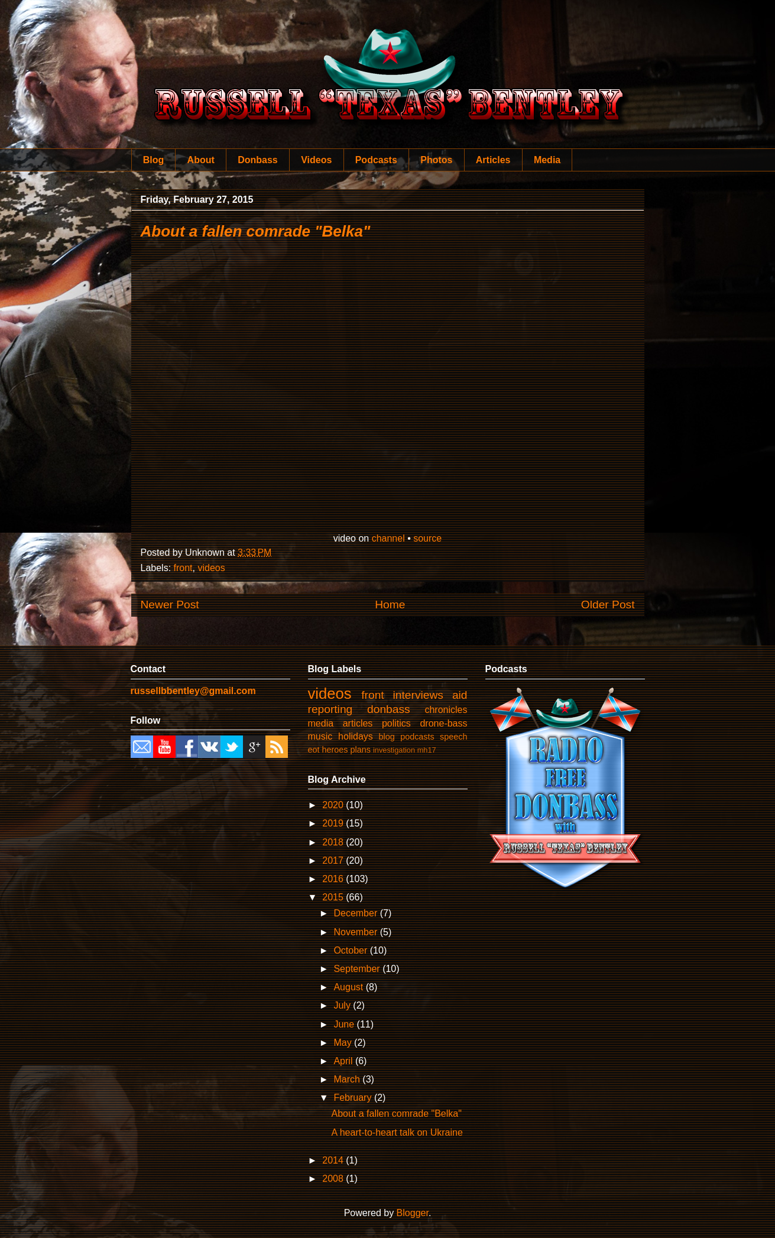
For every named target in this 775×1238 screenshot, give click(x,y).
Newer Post (170, 604)
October (351, 950)
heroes (335, 749)
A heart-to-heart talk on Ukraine (396, 1132)
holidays (355, 736)
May (343, 1043)
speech (453, 736)
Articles (493, 160)
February (353, 1098)
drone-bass (443, 723)
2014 (334, 1160)
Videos (316, 160)
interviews (418, 695)
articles (358, 723)
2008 (334, 1179)
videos (211, 568)
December (356, 913)
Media (547, 160)
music (320, 736)
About (201, 160)
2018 (334, 842)
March (347, 1079)
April (344, 1061)
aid (460, 695)
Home (390, 604)
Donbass (258, 160)
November (356, 932)
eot (314, 749)
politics (396, 723)
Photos (436, 160)
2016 (334, 879)
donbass (388, 709)
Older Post (608, 604)
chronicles (445, 710)
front (183, 568)
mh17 (426, 750)
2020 (334, 805)
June (344, 1024)
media (321, 723)
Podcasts (376, 160)
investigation (394, 750)
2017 (334, 860)
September (357, 969)
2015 (334, 897)
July (343, 1005)
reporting (330, 709)
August (349, 987)
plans (361, 749)
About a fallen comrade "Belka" (256, 231)
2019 (334, 823)
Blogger (413, 1213)
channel (388, 538)
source (427, 538)
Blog (153, 160)
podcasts (417, 736)
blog (387, 736)
